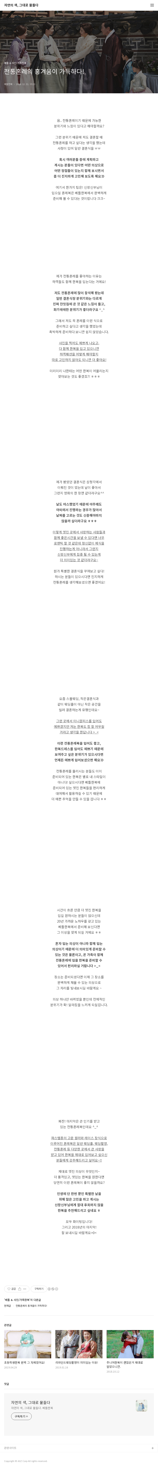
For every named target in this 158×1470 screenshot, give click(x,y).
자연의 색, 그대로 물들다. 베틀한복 (32, 1408)
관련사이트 (10, 1448)
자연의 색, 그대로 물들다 (21, 5)
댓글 (6, 1384)
